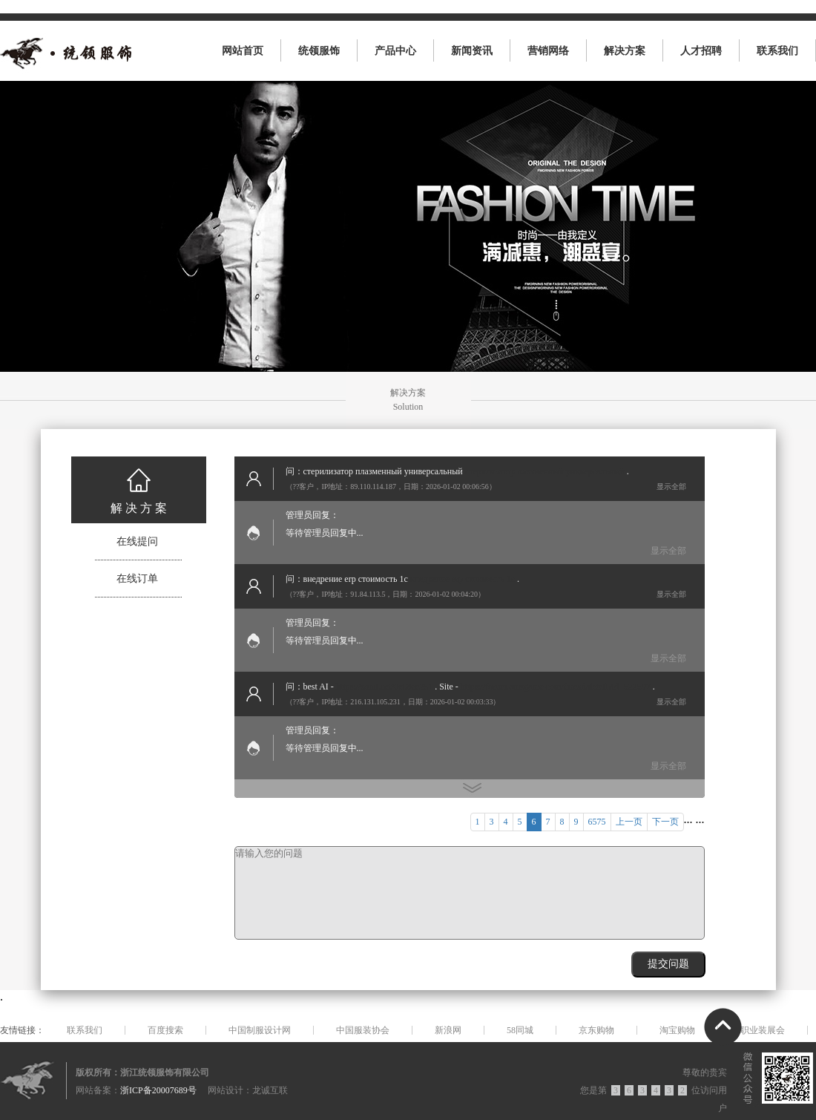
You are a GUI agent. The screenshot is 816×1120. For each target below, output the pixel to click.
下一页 (665, 821)
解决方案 (624, 50)
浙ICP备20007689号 (158, 1090)
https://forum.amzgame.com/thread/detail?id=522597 (556, 686)
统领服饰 (319, 50)
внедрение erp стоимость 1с (462, 579)
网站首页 (242, 50)
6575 (597, 821)
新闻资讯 (472, 50)
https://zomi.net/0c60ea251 (384, 686)
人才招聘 (701, 50)
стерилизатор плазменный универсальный (545, 471)
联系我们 (777, 50)
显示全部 (671, 486)
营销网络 (548, 50)
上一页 (629, 821)
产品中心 (395, 50)
